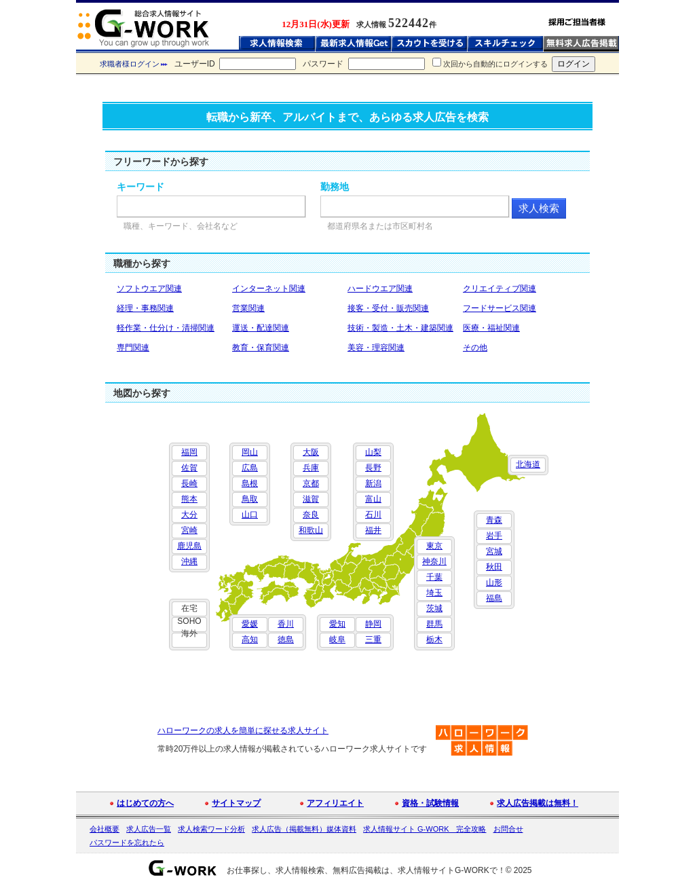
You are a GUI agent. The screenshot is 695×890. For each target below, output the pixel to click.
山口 (250, 514)
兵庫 (311, 467)
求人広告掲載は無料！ (537, 803)
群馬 (434, 624)
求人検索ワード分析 (211, 829)
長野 (373, 467)
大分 (189, 514)
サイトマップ (236, 803)
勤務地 (334, 186)
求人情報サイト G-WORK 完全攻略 (425, 829)
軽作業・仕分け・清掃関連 (165, 328)
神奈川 (434, 561)
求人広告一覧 (148, 829)
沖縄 (189, 561)
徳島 (286, 639)
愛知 (337, 624)
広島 (250, 467)
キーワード (140, 186)
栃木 (434, 639)
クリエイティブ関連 (499, 288)
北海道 (528, 464)
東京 (434, 546)
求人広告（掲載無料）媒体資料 (304, 829)
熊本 (189, 499)
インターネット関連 (268, 288)
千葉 (434, 577)
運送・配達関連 (260, 328)
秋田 (494, 567)
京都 (311, 483)
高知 (250, 639)
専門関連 (133, 347)
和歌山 (311, 530)
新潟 (373, 483)
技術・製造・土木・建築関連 (400, 328)
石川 (373, 514)
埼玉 (434, 592)
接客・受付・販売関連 (388, 308)
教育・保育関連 (260, 347)
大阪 (311, 452)
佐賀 (189, 467)
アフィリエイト (335, 803)
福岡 (189, 452)
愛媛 (250, 624)
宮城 (494, 551)
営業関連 (248, 308)
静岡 (373, 624)
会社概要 (104, 829)
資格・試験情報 (430, 803)
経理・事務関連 (145, 308)
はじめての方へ (145, 803)
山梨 (373, 452)
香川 (286, 624)
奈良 (311, 514)
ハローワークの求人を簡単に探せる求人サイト (242, 730)
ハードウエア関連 (380, 288)
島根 (250, 483)
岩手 (494, 535)
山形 (494, 582)
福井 (373, 530)
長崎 (189, 483)
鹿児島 (189, 546)
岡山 (250, 452)
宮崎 (189, 530)
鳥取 (250, 499)
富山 (373, 499)
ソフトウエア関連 (149, 288)
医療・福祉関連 (491, 328)
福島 (494, 598)
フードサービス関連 (499, 308)
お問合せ (508, 829)
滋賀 (311, 499)
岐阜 (337, 639)
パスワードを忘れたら (127, 842)
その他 (475, 347)
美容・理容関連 (376, 347)
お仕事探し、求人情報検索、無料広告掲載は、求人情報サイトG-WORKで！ (366, 870)
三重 (373, 639)
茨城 (434, 608)
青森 (494, 520)
